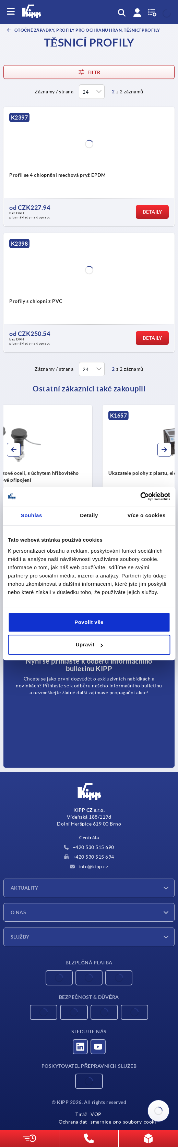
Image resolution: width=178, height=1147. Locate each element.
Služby (20, 937)
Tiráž (81, 1114)
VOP (96, 1114)
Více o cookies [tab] (147, 515)
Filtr (89, 72)
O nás (18, 912)
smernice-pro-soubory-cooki (123, 1121)
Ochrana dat (73, 1121)
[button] (14, 450)
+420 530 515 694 (89, 857)
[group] (89, 466)
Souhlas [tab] (31, 515)
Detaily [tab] (89, 515)
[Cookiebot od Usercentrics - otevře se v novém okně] (140, 496)
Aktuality (24, 888)
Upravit (89, 644)
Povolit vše (89, 622)
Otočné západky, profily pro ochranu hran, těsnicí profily (86, 30)
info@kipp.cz (89, 866)
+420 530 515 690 (89, 847)
